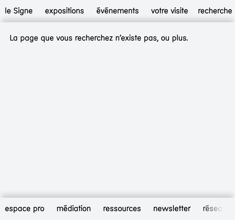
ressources (122, 208)
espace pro (24, 208)
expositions (64, 11)
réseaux (217, 208)
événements (117, 11)
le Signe (19, 11)
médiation (74, 208)
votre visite (169, 11)
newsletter (172, 208)
